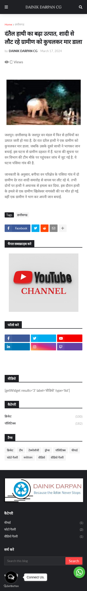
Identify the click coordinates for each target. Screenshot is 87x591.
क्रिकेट (43, 416)
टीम (21, 450)
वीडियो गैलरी (57, 457)
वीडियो (41, 457)
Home (8, 24)
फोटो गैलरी (12, 457)
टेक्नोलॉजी (34, 450)
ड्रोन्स (47, 450)
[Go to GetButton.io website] (11, 586)
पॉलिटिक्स (43, 423)
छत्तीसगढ (19, 24)
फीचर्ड (74, 450)
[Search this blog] (35, 561)
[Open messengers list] (11, 577)
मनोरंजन (28, 457)
